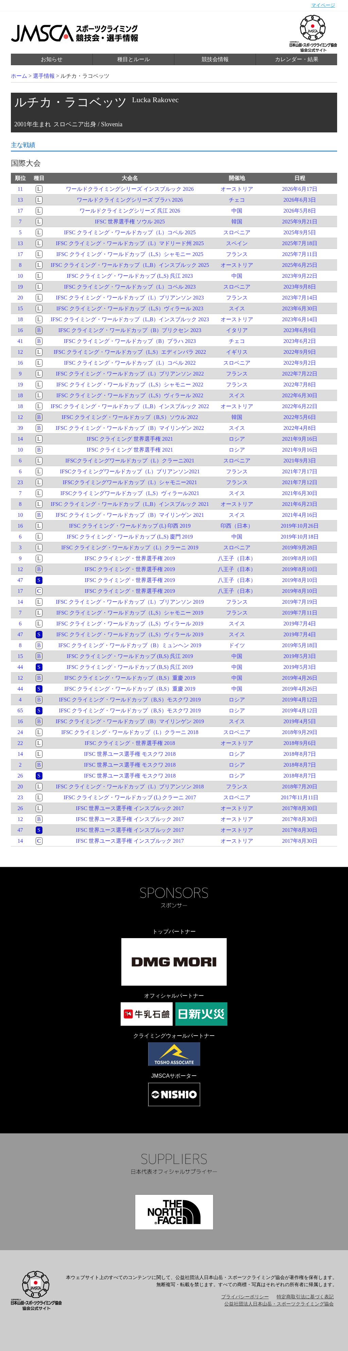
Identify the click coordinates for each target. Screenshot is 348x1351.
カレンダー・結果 (296, 59)
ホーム (19, 76)
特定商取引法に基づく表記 (305, 1296)
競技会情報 (215, 59)
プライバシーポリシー (245, 1296)
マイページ (323, 5)
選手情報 (44, 76)
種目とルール (133, 59)
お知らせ (52, 59)
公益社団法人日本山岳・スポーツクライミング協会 (279, 1304)
